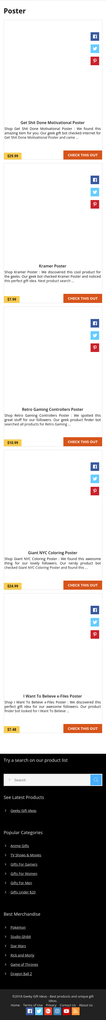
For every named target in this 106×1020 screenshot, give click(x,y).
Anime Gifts (20, 846)
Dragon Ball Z (21, 974)
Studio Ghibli (21, 937)
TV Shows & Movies (26, 855)
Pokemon (18, 927)
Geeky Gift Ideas (23, 810)
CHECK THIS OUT (83, 154)
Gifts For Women (24, 873)
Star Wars (18, 946)
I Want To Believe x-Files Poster (52, 696)
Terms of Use (33, 1005)
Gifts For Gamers (24, 864)
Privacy (51, 1005)
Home (15, 1005)
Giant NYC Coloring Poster (52, 552)
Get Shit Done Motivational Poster (53, 122)
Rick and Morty (22, 955)
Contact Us (68, 1005)
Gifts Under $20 (23, 892)
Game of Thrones (24, 964)
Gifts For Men (21, 883)
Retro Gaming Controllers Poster (52, 409)
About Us (86, 1005)
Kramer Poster (52, 266)
